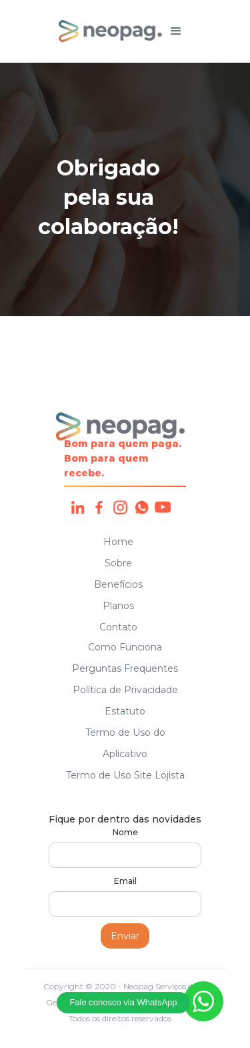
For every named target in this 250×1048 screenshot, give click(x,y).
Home (118, 542)
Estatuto (125, 711)
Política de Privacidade (125, 690)
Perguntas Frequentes (125, 668)
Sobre (118, 563)
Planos (118, 606)
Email (125, 881)
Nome (125, 832)
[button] (176, 31)
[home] (110, 31)
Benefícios (118, 584)
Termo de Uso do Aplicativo (125, 743)
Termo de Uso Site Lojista (125, 775)
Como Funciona (125, 647)
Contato (118, 627)
